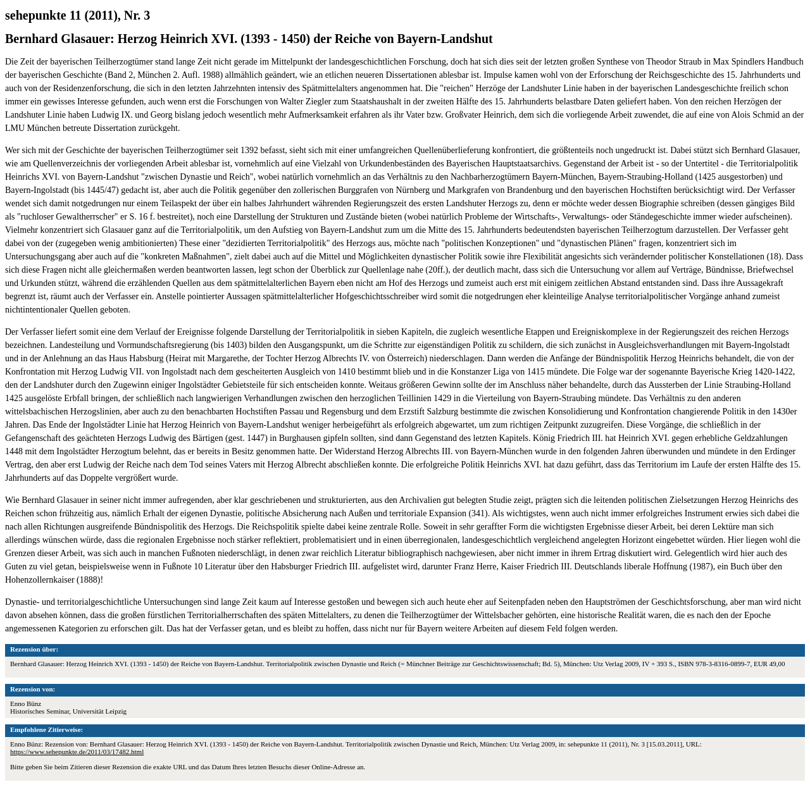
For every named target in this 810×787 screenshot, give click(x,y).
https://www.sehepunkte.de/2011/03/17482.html (77, 751)
